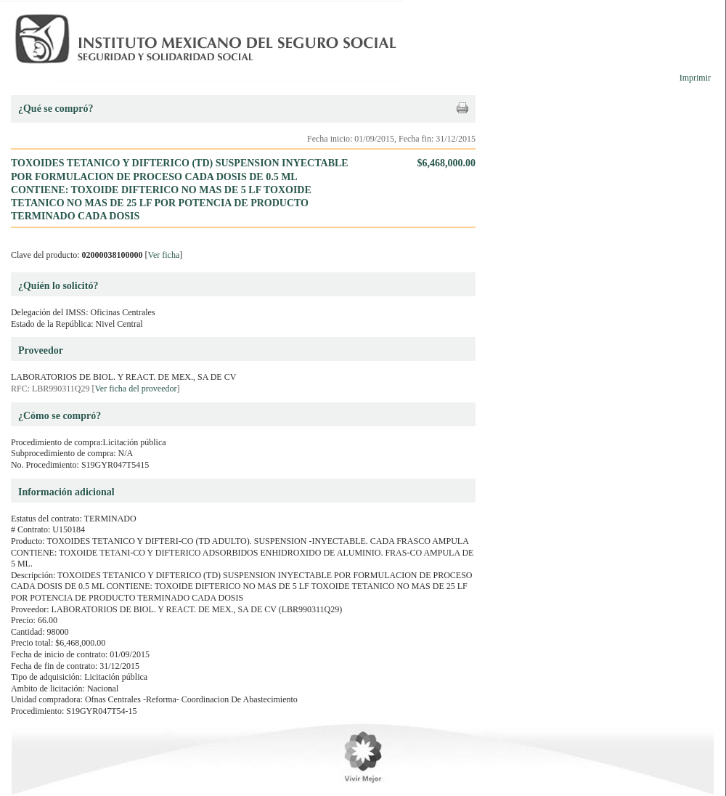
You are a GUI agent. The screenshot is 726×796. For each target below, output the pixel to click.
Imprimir (695, 78)
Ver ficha (164, 255)
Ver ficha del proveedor (136, 388)
